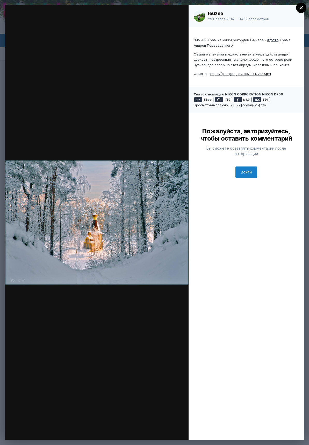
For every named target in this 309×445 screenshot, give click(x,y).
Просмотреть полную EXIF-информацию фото (230, 105)
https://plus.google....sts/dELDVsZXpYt (240, 74)
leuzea (215, 13)
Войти (246, 172)
